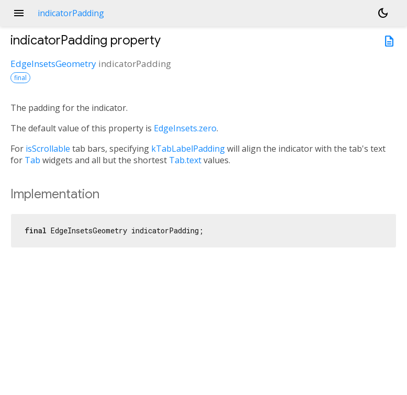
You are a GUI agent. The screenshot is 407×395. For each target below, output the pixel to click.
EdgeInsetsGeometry (53, 64)
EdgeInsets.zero (185, 128)
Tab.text (185, 160)
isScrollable (48, 148)
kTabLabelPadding (188, 148)
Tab (32, 160)
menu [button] (19, 13)
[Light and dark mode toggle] (383, 13)
